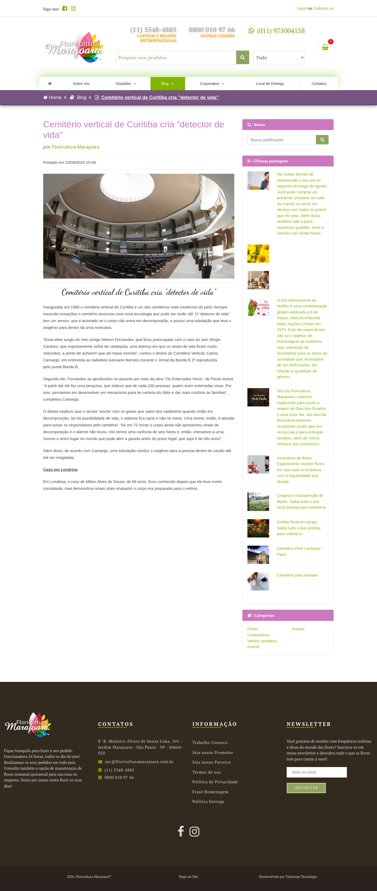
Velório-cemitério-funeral (262, 644)
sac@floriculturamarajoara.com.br (136, 761)
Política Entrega (208, 801)
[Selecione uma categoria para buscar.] (279, 57)
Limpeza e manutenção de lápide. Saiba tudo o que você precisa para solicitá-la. (301, 501)
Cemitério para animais (297, 575)
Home (52, 97)
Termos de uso (206, 772)
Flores (252, 629)
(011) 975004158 (276, 30)
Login (302, 8)
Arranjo (298, 629)
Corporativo (212, 83)
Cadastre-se (323, 8)
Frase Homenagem (210, 791)
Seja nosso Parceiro (211, 762)
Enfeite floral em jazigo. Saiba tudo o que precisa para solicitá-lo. (298, 528)
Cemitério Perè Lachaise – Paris (300, 551)
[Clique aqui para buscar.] (242, 57)
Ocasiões (126, 83)
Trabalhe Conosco (210, 742)
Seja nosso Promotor (212, 752)
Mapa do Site (188, 876)
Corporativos (258, 635)
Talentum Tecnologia (301, 876)
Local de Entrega (270, 84)
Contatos (319, 84)
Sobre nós (81, 84)
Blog (167, 83)
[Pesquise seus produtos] (182, 57)
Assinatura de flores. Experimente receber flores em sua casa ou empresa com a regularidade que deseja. (300, 470)
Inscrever (306, 788)
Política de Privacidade (215, 781)
